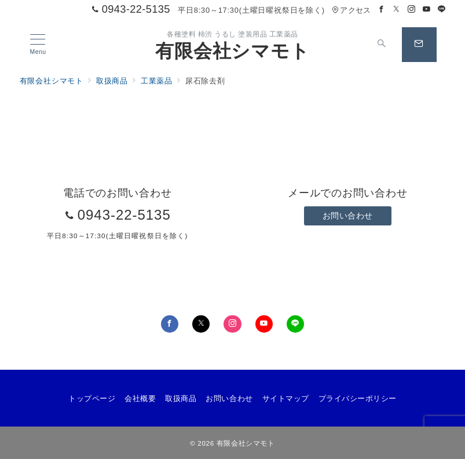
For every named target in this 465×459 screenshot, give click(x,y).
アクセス (351, 10)
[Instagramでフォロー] (412, 9)
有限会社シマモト (232, 51)
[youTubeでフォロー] (264, 324)
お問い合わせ (348, 215)
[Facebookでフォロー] (382, 9)
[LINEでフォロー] (442, 9)
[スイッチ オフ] (382, 44)
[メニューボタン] (38, 44)
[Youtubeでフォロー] (427, 9)
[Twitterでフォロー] (397, 9)
